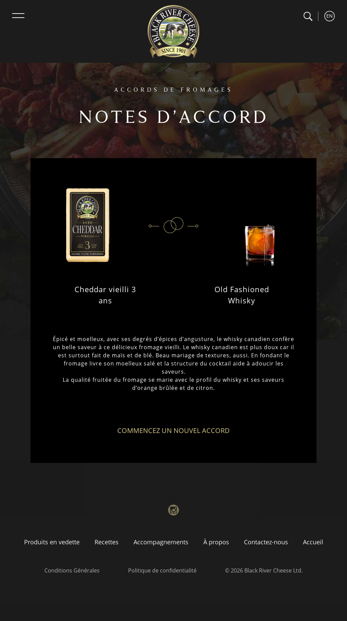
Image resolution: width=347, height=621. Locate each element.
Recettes (107, 542)
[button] (307, 16)
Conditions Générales (72, 570)
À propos (216, 542)
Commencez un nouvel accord (173, 430)
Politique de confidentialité (162, 570)
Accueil (313, 542)
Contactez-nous (266, 542)
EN (329, 16)
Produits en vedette (52, 542)
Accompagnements (161, 542)
